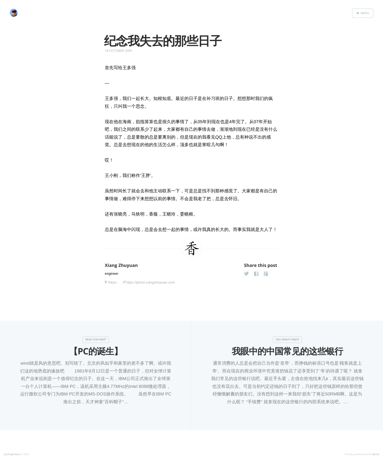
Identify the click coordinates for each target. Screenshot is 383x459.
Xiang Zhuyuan (121, 265)
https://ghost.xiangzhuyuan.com (150, 282)
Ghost (375, 454)
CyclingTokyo (12, 454)
